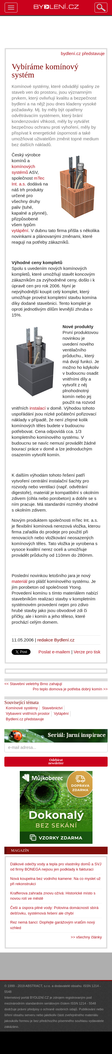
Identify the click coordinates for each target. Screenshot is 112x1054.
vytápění (20, 230)
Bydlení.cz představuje (25, 719)
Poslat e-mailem (54, 651)
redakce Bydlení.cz (55, 639)
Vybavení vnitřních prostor (28, 713)
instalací (37, 408)
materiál (19, 581)
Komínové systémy (22, 708)
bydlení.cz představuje (83, 53)
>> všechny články (86, 937)
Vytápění (61, 713)
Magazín (20, 850)
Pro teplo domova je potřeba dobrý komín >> (70, 689)
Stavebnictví (52, 708)
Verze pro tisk (87, 651)
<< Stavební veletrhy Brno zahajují (33, 684)
